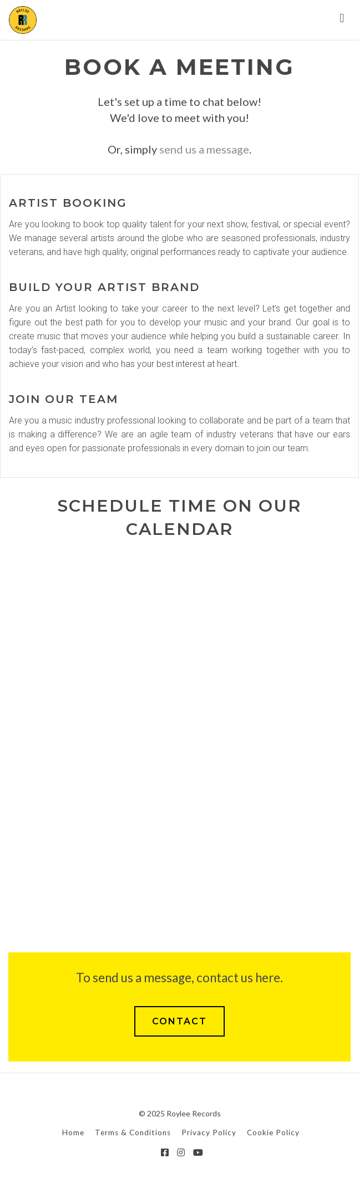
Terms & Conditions (133, 1132)
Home (73, 1132)
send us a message (204, 149)
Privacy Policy (208, 1132)
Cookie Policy (273, 1132)
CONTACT (179, 1021)
